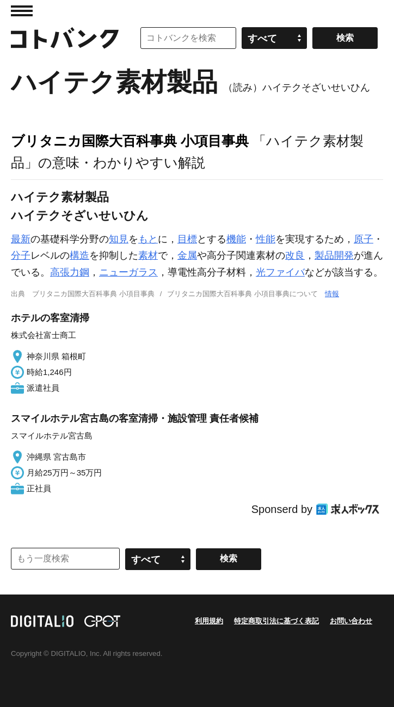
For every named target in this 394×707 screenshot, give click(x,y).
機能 (236, 239)
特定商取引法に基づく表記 (276, 621)
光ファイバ (280, 272)
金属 (187, 255)
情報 (332, 294)
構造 (79, 255)
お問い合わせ (351, 621)
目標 (187, 239)
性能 (265, 239)
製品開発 (334, 255)
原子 (363, 239)
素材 (148, 255)
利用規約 (209, 621)
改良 (295, 255)
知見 (118, 239)
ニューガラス (128, 272)
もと (148, 239)
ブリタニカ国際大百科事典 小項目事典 (130, 140)
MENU (22, 11)
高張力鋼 (69, 272)
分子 (20, 255)
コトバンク (65, 38)
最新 (20, 239)
